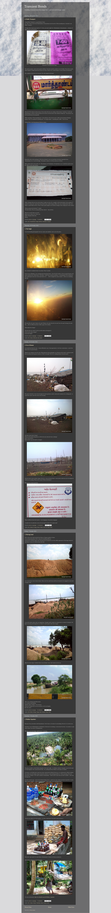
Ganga (37, 712)
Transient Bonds (35, 6)
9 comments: (40, 219)
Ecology (35, 527)
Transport (49, 221)
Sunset (41, 337)
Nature (31, 337)
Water (48, 527)
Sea (46, 527)
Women (45, 902)
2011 (29, 221)
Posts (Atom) (32, 910)
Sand (44, 527)
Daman (31, 527)
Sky (38, 337)
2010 (29, 712)
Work (51, 527)
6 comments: (40, 335)
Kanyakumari (32, 221)
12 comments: (40, 525)
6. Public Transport (30, 19)
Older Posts (71, 907)
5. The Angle (28, 229)
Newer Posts (28, 907)
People (37, 221)
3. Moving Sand (29, 534)
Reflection (35, 337)
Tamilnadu (45, 221)
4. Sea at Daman (29, 345)
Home (49, 907)
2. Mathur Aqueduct (30, 719)
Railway (40, 221)
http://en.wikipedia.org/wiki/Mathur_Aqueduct (44, 897)
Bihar (31, 712)
